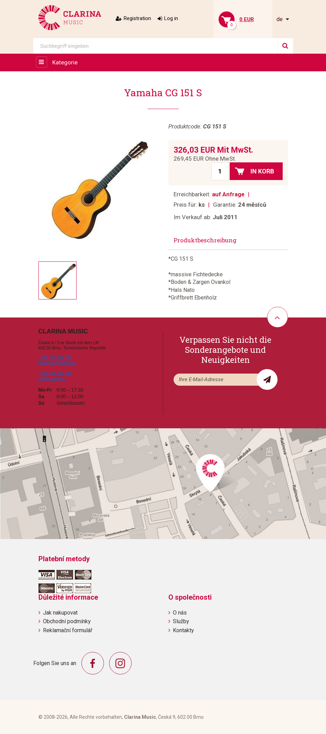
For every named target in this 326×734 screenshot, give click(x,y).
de (280, 19)
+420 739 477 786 (55, 358)
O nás (180, 612)
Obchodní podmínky (67, 621)
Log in (171, 18)
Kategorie (65, 62)
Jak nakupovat (60, 612)
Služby (181, 621)
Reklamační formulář (67, 630)
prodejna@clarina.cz (57, 363)
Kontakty (183, 630)
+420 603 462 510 (55, 373)
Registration (137, 18)
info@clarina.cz (52, 378)
